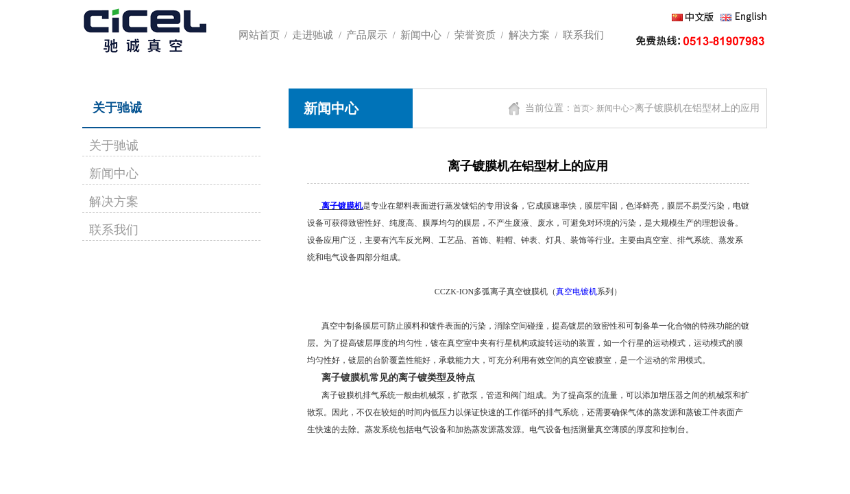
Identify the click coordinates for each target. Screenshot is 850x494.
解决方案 (113, 202)
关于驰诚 (113, 145)
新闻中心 (113, 173)
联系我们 (113, 230)
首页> (583, 108)
